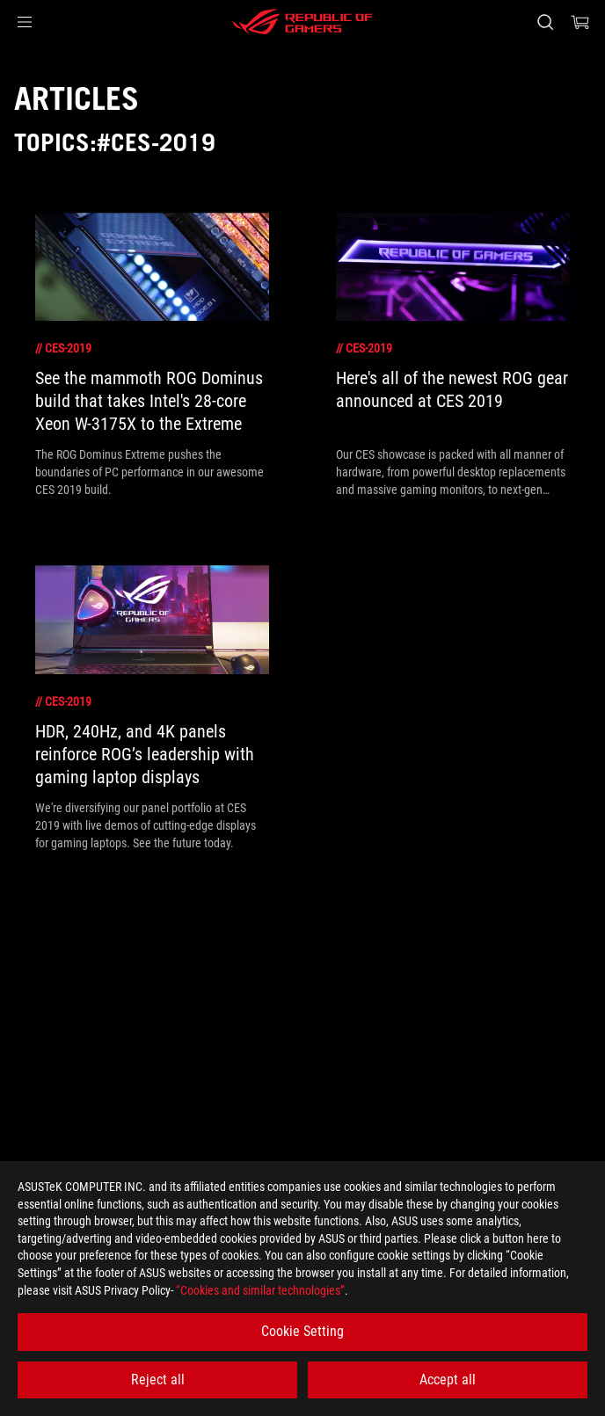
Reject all (158, 1379)
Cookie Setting (302, 1331)
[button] (24, 22)
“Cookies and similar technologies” (260, 1290)
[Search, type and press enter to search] (545, 22)
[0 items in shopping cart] (580, 22)
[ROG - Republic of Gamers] (302, 22)
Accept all (447, 1379)
